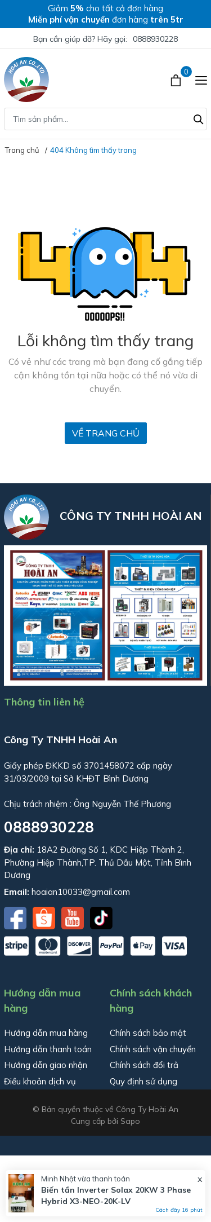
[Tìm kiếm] (198, 117)
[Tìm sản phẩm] (105, 119)
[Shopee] (45, 917)
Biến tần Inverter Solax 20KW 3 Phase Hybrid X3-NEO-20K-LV (116, 1195)
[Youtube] (73, 917)
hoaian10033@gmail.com (81, 891)
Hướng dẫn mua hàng (46, 1032)
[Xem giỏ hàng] (177, 79)
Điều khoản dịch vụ (40, 1081)
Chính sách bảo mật (148, 1032)
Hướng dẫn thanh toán (48, 1049)
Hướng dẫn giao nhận (45, 1065)
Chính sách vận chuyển (153, 1049)
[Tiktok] (101, 917)
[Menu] (201, 79)
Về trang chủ (106, 433)
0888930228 (155, 39)
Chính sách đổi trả (144, 1065)
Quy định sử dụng (143, 1081)
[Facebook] (16, 917)
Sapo (130, 1121)
